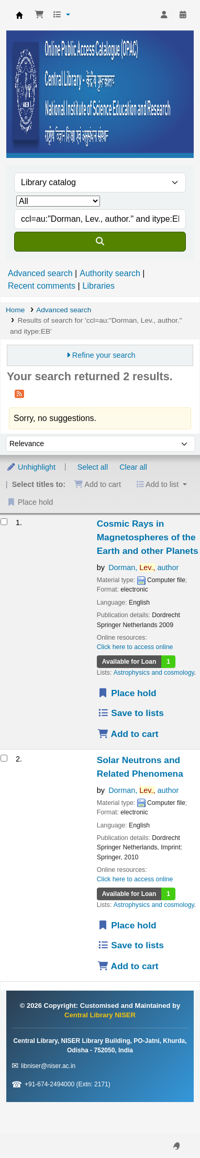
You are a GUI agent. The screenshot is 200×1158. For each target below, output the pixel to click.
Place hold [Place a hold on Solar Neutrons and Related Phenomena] (127, 925)
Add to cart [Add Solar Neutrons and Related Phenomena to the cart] (128, 966)
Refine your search (104, 355)
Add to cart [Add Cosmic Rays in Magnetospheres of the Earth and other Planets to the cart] (128, 734)
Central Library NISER (19, 15)
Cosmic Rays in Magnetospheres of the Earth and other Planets (147, 537)
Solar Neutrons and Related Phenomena (140, 767)
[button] (39, 15)
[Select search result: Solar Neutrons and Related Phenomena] (4, 758)
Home (15, 310)
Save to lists (130, 713)
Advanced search (40, 273)
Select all (92, 467)
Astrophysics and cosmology (154, 672)
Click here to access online (135, 647)
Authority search (110, 273)
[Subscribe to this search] (19, 393)
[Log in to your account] (164, 15)
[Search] (100, 242)
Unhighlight (30, 467)
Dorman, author (143, 567)
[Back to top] (168, 1126)
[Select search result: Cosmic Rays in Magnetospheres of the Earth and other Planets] (4, 521)
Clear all (133, 467)
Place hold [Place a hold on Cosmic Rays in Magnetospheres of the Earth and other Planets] (127, 693)
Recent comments (41, 285)
